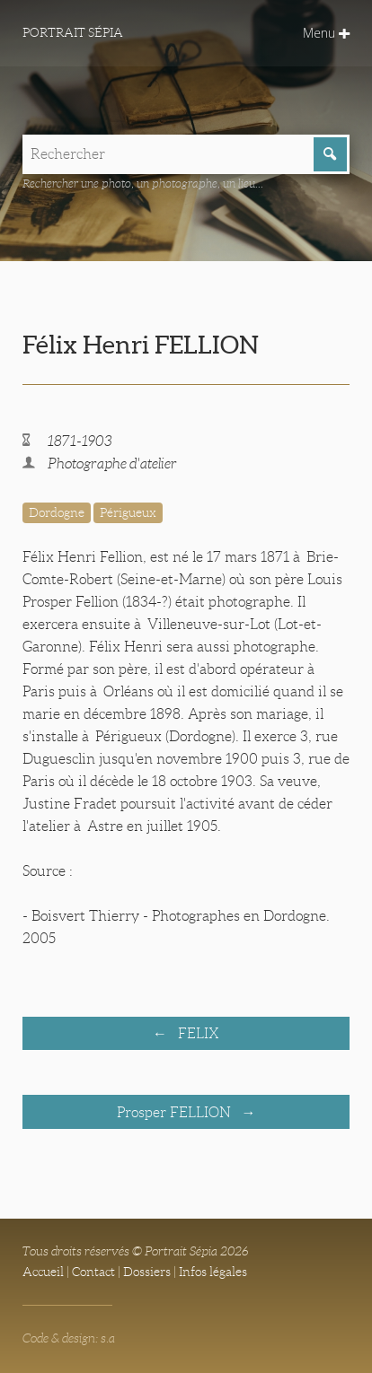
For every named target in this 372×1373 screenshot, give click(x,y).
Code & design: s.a (68, 1338)
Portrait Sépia (72, 32)
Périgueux (128, 512)
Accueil (43, 1271)
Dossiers (147, 1271)
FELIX (196, 1033)
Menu (326, 32)
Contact (93, 1271)
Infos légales (213, 1271)
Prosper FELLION (176, 1112)
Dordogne (56, 512)
